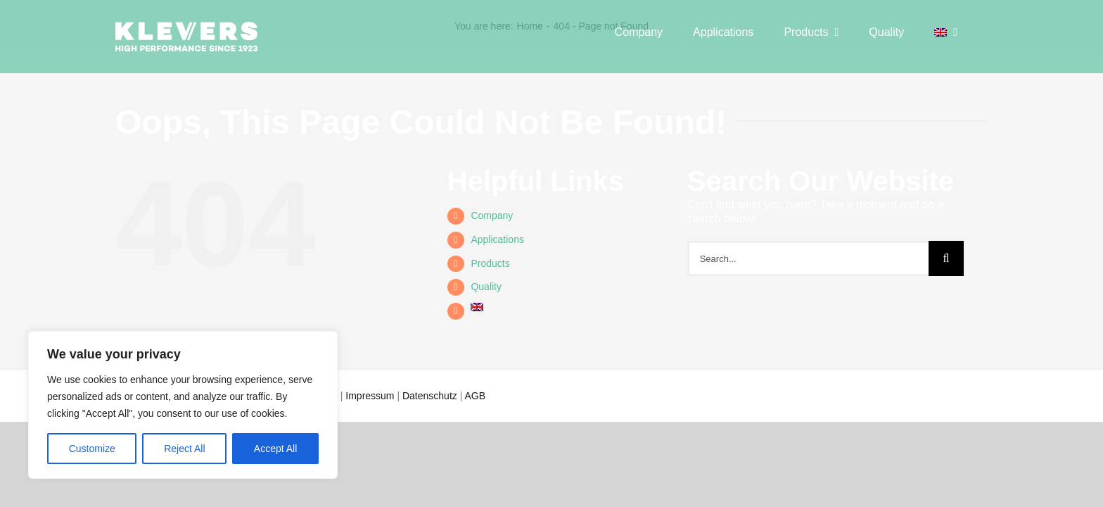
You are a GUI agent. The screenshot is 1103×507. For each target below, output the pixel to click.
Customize (92, 448)
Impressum (369, 395)
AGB (474, 395)
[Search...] (808, 258)
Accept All (275, 448)
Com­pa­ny (492, 215)
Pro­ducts (490, 263)
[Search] (946, 258)
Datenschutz (429, 395)
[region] (183, 405)
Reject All (184, 448)
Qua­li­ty (486, 286)
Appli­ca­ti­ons (497, 239)
